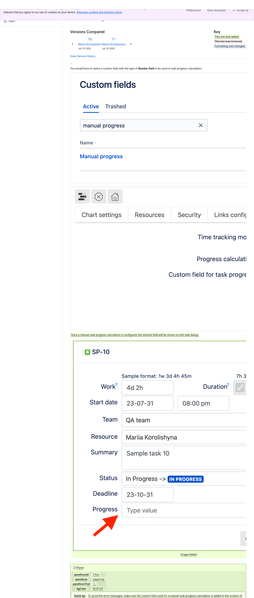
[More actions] (242, 14)
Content (75, 13)
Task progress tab (98, 13)
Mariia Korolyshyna (89, 44)
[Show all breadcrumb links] (83, 13)
